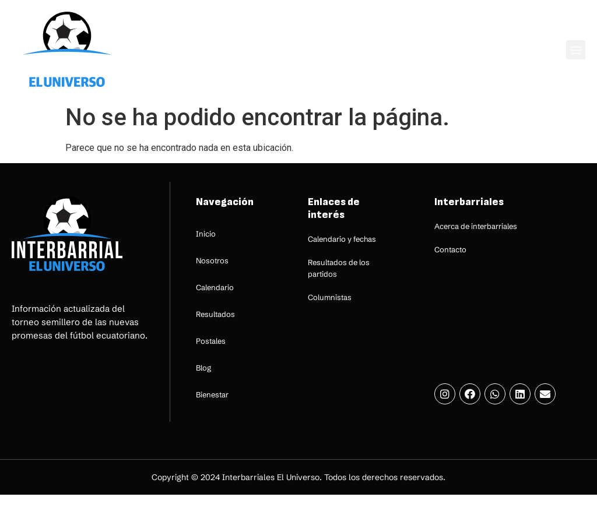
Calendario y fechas (342, 239)
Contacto (450, 249)
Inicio (206, 233)
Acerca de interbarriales (475, 226)
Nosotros (212, 260)
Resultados (215, 314)
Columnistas (330, 297)
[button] (575, 49)
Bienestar (212, 394)
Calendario (215, 287)
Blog (203, 367)
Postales (211, 341)
